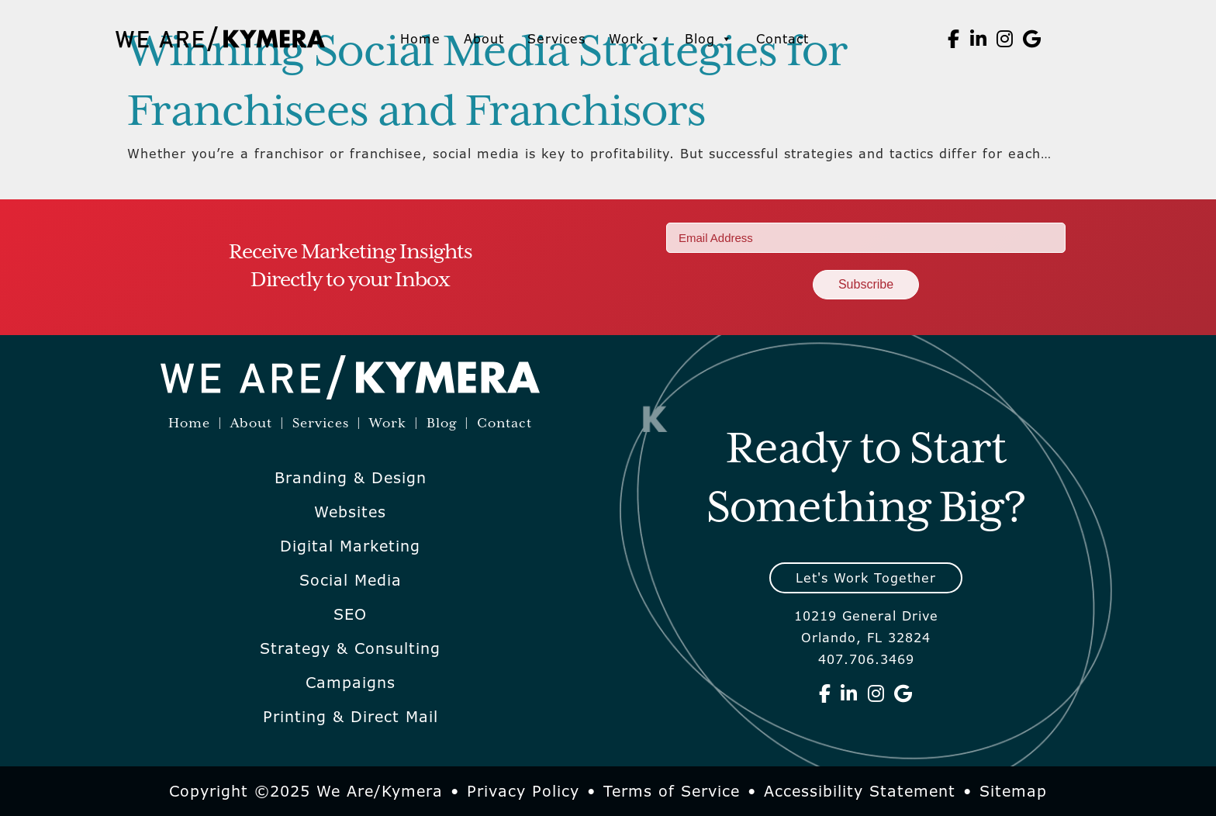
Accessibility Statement (859, 791)
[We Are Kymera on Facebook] (954, 38)
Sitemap (1013, 791)
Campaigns (351, 683)
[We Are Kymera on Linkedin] (978, 38)
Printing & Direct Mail (350, 717)
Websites (350, 512)
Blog (709, 38)
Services (556, 38)
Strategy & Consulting (350, 648)
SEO (350, 614)
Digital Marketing (350, 546)
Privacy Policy (523, 791)
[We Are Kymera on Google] (1032, 38)
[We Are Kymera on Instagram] (1005, 38)
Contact (782, 38)
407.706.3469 (866, 659)
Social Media (350, 580)
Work (635, 38)
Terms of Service (671, 791)
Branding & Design (351, 478)
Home (420, 38)
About (484, 38)
